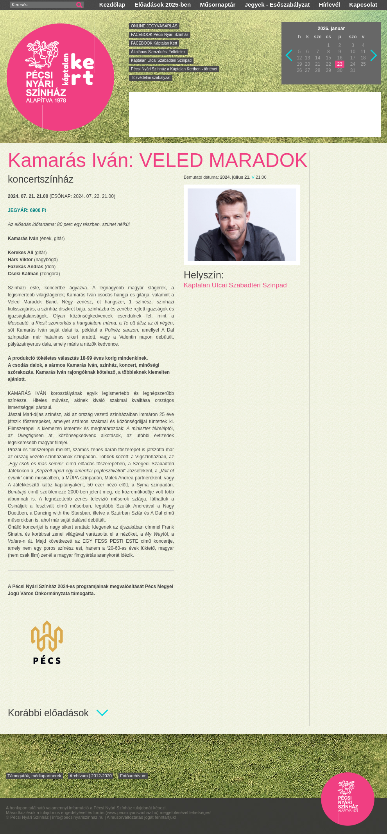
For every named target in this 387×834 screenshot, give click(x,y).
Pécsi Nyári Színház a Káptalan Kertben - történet (174, 69)
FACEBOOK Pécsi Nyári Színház (159, 34)
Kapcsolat (363, 4)
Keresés (19, 4)
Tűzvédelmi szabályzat (150, 77)
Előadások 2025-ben (162, 4)
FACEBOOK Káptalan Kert (154, 43)
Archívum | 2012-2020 (91, 775)
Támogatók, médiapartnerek (34, 775)
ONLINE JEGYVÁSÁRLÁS (154, 26)
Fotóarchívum (133, 775)
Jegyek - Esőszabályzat (277, 4)
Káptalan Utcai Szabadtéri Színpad (161, 60)
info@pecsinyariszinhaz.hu (78, 817)
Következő (374, 55)
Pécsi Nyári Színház (61, 77)
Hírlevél (329, 4)
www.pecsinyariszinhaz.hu (132, 812)
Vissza (289, 55)
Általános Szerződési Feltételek (158, 52)
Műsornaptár (217, 4)
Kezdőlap (112, 4)
